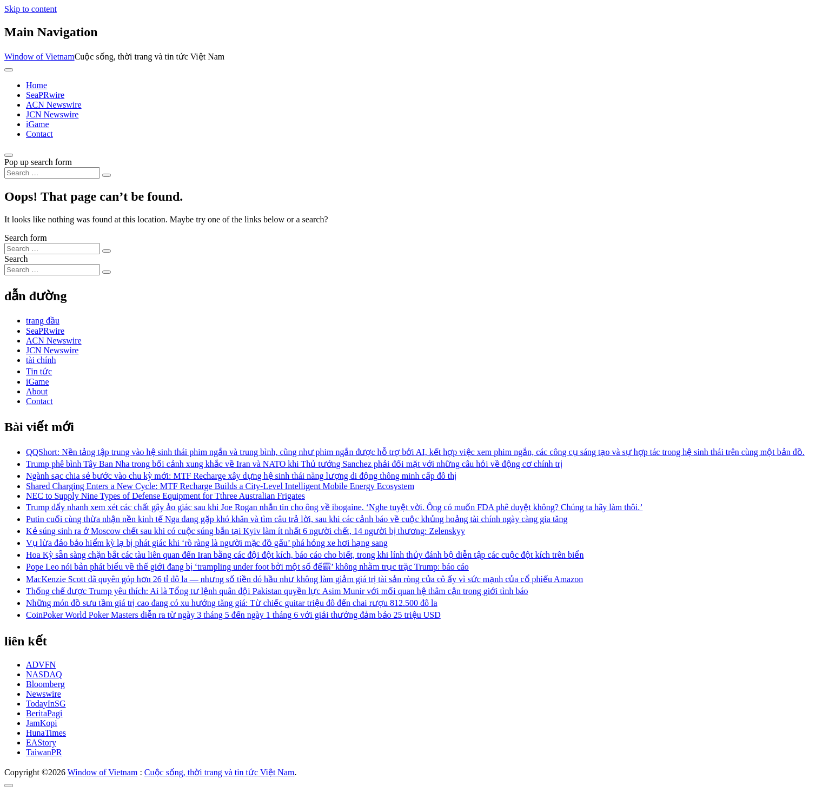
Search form (25, 237)
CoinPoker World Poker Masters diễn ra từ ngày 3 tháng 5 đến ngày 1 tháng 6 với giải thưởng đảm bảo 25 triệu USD (233, 614)
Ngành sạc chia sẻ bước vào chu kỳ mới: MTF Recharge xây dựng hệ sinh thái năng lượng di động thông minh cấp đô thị (241, 475)
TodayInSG (46, 703)
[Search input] (52, 173)
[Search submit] (106, 175)
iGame (37, 124)
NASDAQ (44, 674)
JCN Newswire (52, 114)
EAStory (41, 742)
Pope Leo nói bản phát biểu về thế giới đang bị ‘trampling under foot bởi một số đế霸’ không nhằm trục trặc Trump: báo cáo (247, 566)
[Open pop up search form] (8, 155)
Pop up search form (38, 162)
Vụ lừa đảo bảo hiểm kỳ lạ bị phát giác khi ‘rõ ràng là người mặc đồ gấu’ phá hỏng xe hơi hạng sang (207, 542)
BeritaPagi (44, 713)
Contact (39, 133)
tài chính (41, 360)
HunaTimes (46, 732)
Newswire (43, 693)
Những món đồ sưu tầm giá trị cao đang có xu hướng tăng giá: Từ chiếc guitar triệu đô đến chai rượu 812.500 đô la (231, 603)
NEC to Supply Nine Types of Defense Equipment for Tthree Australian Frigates (165, 495)
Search (16, 258)
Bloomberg (45, 684)
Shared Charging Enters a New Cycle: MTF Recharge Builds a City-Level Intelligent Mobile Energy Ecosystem (220, 486)
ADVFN (41, 664)
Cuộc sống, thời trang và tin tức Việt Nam (219, 772)
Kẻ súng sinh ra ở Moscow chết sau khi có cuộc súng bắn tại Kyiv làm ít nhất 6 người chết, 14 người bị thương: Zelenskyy (245, 531)
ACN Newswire (54, 104)
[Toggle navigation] (8, 69)
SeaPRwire (45, 95)
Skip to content (30, 9)
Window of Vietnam (39, 56)
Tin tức (39, 371)
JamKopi (41, 723)
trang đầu (42, 320)
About (37, 391)
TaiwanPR (44, 752)
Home (36, 85)
